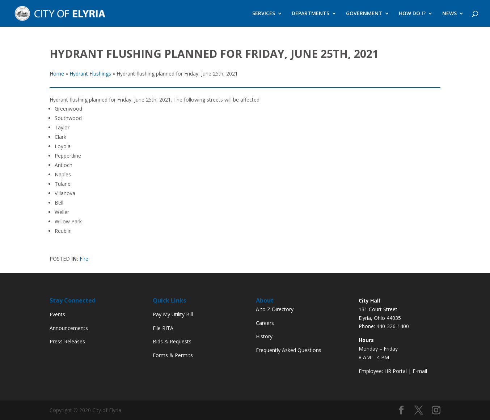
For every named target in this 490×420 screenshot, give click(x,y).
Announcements (69, 328)
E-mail (420, 371)
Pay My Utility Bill (173, 314)
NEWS (449, 14)
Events (57, 314)
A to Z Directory (274, 309)
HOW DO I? (412, 14)
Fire (84, 258)
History (264, 336)
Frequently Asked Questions (288, 350)
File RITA (163, 328)
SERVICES (263, 14)
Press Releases (67, 341)
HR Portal (395, 371)
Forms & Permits (173, 355)
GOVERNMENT (364, 14)
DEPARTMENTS (310, 14)
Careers (265, 323)
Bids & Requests (172, 341)
